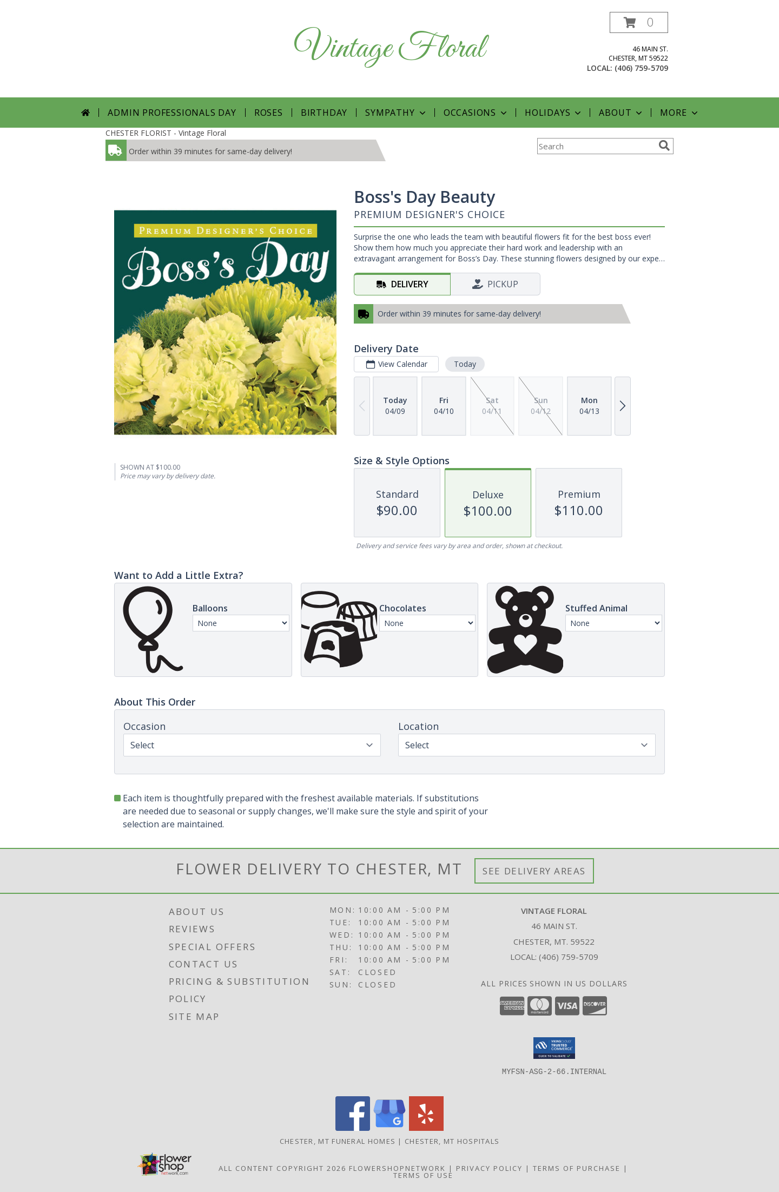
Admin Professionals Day (172, 112)
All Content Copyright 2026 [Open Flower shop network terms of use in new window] (282, 1168)
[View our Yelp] (426, 1128)
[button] (639, 22)
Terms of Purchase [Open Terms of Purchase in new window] (576, 1168)
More (679, 112)
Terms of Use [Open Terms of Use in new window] (423, 1175)
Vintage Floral (389, 49)
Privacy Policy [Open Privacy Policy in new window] (489, 1168)
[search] (664, 146)
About (621, 112)
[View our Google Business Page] (389, 1128)
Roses (268, 112)
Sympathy (396, 112)
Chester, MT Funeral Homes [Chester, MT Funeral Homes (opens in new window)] (338, 1141)
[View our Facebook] (352, 1128)
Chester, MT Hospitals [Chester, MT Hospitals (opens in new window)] (452, 1141)
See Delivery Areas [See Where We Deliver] (534, 871)
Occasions (476, 112)
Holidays (554, 112)
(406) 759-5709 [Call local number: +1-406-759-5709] (641, 68)
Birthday (324, 112)
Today (465, 364)
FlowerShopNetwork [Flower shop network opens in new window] (397, 1168)
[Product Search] (595, 146)
